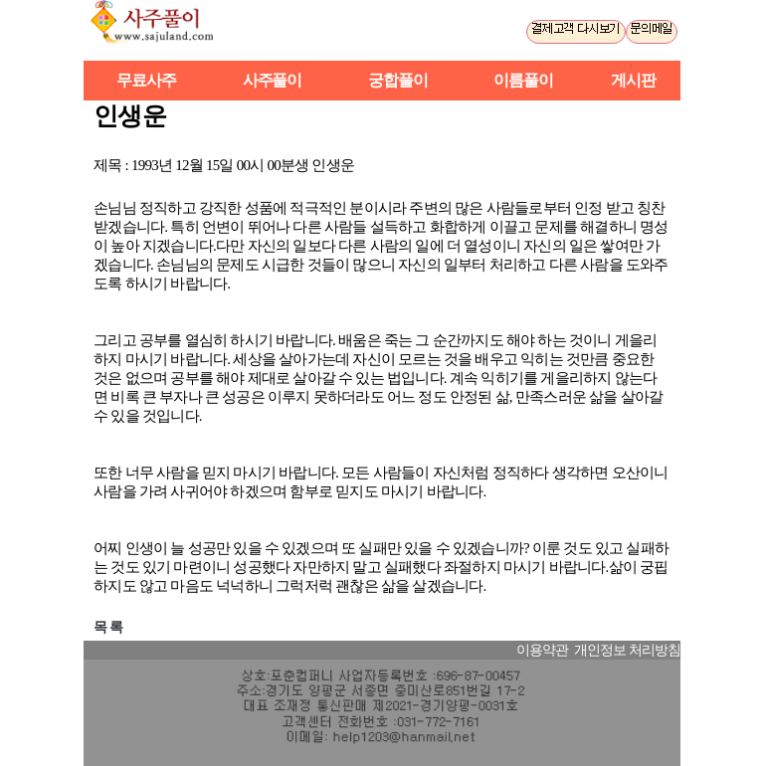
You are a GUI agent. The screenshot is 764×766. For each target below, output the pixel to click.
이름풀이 (523, 80)
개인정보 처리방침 (627, 650)
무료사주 (146, 80)
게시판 (633, 80)
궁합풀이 (398, 80)
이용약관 (542, 650)
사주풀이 (161, 30)
